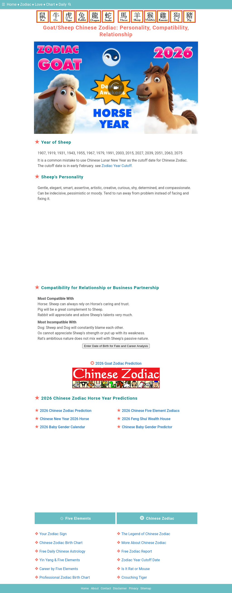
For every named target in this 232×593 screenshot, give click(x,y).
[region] (116, 241)
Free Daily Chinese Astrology (62, 551)
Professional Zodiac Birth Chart (64, 577)
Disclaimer (120, 588)
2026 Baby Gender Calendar (62, 427)
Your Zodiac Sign (53, 534)
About (95, 588)
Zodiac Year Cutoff (117, 166)
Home (12, 4)
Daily (63, 4)
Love (39, 4)
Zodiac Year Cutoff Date (140, 560)
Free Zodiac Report (136, 551)
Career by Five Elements (58, 569)
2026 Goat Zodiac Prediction (118, 363)
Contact (106, 588)
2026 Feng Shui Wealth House (146, 419)
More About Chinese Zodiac (143, 543)
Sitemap (145, 588)
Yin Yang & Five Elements (59, 560)
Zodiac (25, 4)
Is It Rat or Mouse (135, 569)
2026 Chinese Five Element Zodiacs (151, 410)
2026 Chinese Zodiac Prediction (66, 410)
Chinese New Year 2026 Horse (64, 419)
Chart (50, 4)
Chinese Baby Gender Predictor (147, 427)
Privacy (133, 588)
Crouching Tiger (134, 577)
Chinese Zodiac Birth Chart (60, 543)
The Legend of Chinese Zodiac (145, 534)
